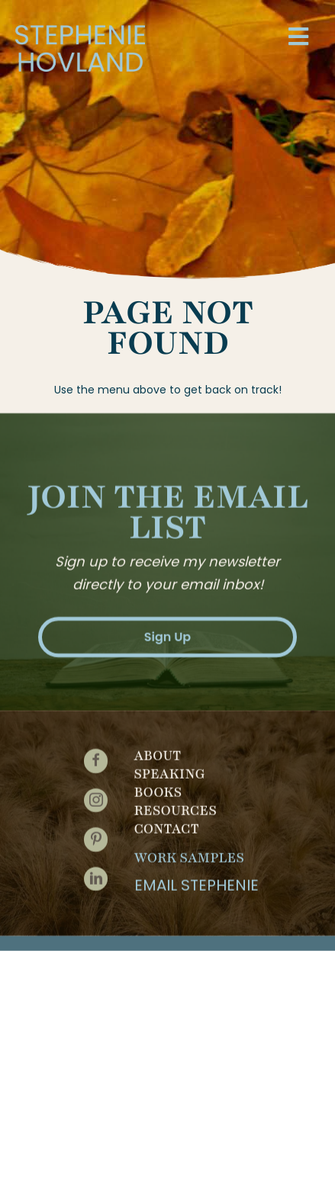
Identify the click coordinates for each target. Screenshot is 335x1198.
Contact (166, 824)
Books (158, 788)
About (158, 751)
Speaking (169, 769)
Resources (175, 806)
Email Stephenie (196, 880)
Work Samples (189, 853)
